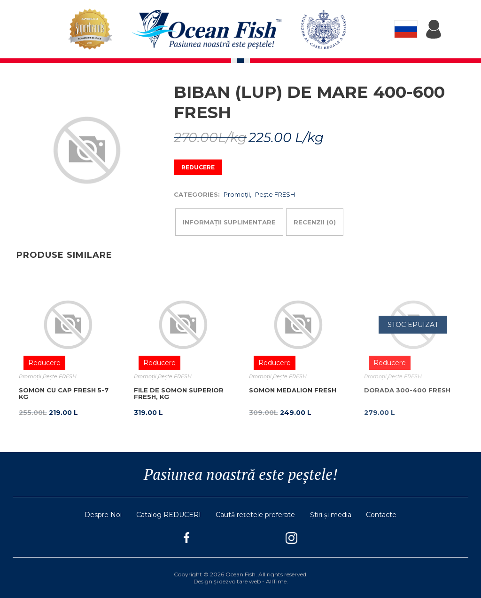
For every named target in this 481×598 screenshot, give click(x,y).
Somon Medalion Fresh (292, 390)
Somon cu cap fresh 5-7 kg (64, 393)
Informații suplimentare (229, 222)
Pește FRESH (275, 194)
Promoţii (237, 194)
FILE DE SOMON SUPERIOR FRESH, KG (179, 393)
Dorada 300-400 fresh (407, 390)
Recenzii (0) (315, 222)
